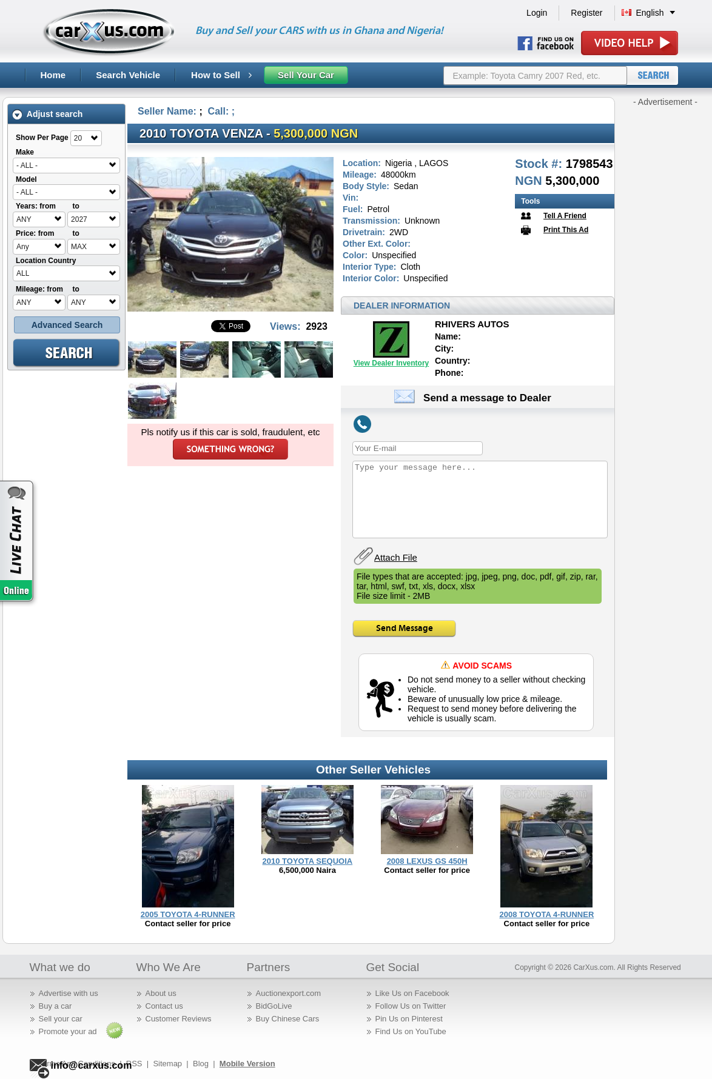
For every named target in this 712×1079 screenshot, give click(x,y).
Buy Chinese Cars (288, 1018)
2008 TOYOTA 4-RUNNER (546, 914)
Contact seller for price (188, 923)
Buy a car (55, 1006)
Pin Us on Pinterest (409, 1018)
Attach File (395, 557)
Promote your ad (68, 1031)
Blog (201, 1063)
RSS (134, 1063)
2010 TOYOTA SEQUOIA (308, 861)
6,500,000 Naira (307, 870)
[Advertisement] (665, 290)
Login (536, 13)
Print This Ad (565, 229)
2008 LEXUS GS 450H (427, 861)
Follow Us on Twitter (410, 1006)
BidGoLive (274, 1006)
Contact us (164, 1006)
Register (586, 13)
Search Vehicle (128, 75)
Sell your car (60, 1018)
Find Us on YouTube (410, 1031)
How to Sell (221, 75)
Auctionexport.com (288, 993)
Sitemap (167, 1063)
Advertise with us (68, 993)
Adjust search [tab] (47, 114)
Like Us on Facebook (412, 993)
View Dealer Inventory (391, 363)
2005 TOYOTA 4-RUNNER (188, 914)
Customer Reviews (179, 1018)
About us (161, 993)
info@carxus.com (91, 1065)
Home (53, 75)
